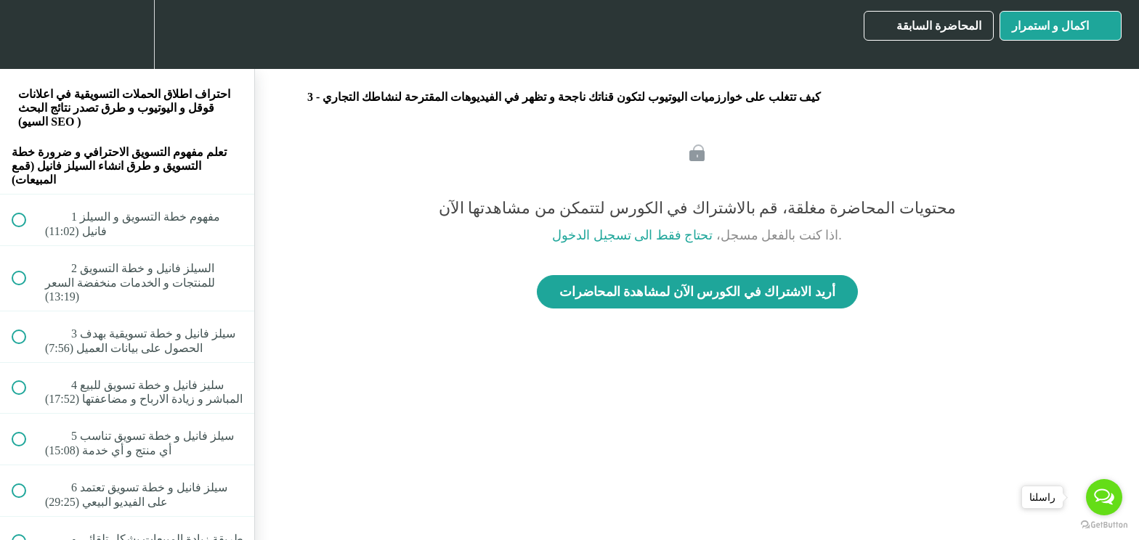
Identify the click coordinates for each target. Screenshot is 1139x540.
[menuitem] (127, 34)
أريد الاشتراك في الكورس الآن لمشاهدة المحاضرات (697, 292)
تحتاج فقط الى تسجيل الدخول (632, 235)
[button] (27, 34)
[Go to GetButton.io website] (1104, 525)
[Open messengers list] (1104, 497)
